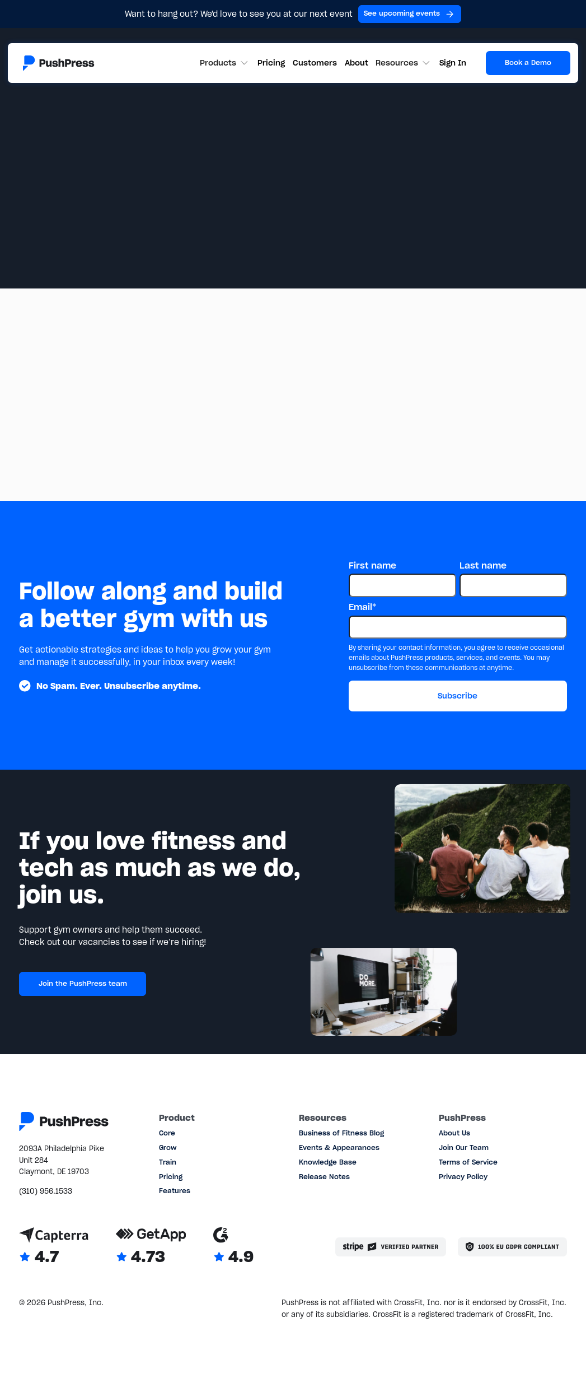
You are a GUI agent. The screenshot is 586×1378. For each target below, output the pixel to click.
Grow (167, 1147)
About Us (454, 1133)
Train (167, 1162)
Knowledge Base (328, 1162)
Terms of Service (468, 1162)
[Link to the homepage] (58, 63)
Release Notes (324, 1176)
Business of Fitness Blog (341, 1133)
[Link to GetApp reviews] (151, 1246)
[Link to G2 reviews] (233, 1246)
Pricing (271, 63)
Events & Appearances (339, 1147)
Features (174, 1190)
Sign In (452, 63)
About (356, 63)
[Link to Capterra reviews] (53, 1246)
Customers (315, 63)
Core (167, 1133)
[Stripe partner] (390, 1246)
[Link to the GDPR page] (512, 1246)
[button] (225, 63)
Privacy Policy (463, 1176)
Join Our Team (464, 1147)
